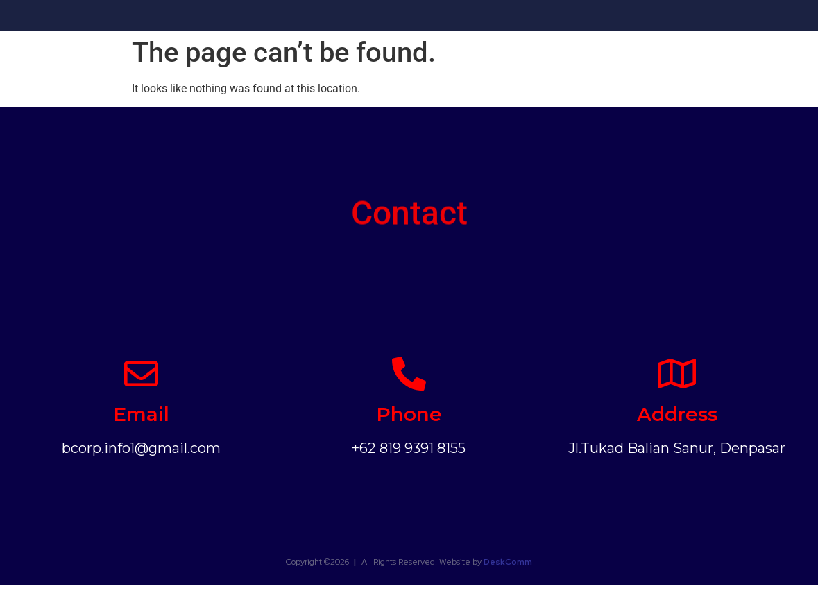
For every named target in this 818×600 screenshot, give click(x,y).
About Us (351, 17)
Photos (625, 17)
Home (291, 17)
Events (567, 17)
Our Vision (420, 17)
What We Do (497, 17)
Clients (682, 17)
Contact (742, 17)
